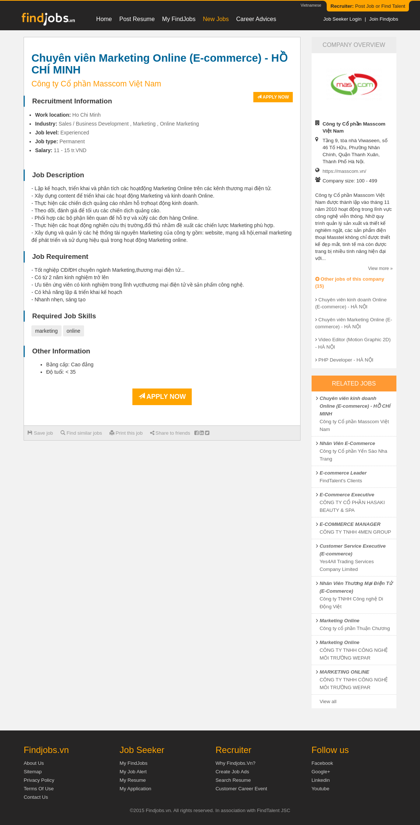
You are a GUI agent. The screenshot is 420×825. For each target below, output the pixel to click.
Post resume (137, 19)
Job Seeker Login (342, 19)
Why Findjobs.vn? (235, 763)
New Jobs (216, 19)
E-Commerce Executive (347, 494)
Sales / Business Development (94, 124)
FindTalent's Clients (341, 480)
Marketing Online (340, 620)
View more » (380, 268)
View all (328, 701)
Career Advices (256, 19)
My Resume (132, 780)
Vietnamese (311, 5)
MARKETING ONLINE (344, 672)
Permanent (71, 141)
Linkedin (321, 780)
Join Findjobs (383, 19)
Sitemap (33, 771)
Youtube (320, 788)
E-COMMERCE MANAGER (350, 524)
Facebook (322, 763)
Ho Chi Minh (86, 115)
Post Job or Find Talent (367, 6)
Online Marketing (179, 124)
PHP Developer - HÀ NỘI (345, 360)
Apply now (273, 97)
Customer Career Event (241, 788)
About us (34, 763)
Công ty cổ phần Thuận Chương (355, 628)
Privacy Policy (39, 780)
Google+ (321, 771)
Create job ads (232, 771)
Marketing (144, 124)
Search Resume (233, 780)
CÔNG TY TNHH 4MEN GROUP (355, 532)
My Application (135, 788)
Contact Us (36, 797)
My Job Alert (132, 771)
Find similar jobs (81, 433)
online (73, 331)
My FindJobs (179, 19)
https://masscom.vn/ (345, 171)
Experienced (74, 133)
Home (104, 19)
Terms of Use (38, 788)
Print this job (126, 433)
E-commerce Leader (343, 473)
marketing (46, 331)
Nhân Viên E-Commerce (347, 443)
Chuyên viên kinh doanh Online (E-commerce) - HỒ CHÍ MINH (355, 406)
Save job (40, 433)
